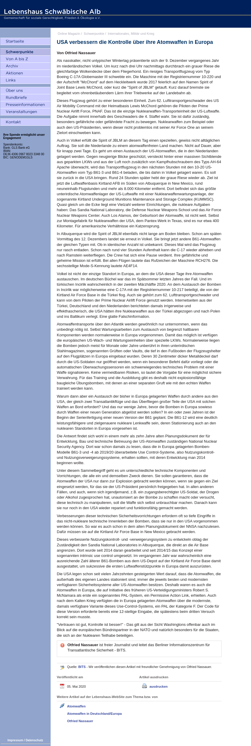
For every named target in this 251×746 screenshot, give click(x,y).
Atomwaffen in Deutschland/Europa (94, 713)
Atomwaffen (76, 706)
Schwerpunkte (94, 33)
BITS (82, 667)
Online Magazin (69, 33)
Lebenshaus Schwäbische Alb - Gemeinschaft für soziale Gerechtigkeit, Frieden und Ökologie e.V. (51, 14)
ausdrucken (158, 686)
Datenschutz (34, 740)
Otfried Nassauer (80, 721)
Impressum (15, 740)
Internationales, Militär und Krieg (131, 33)
